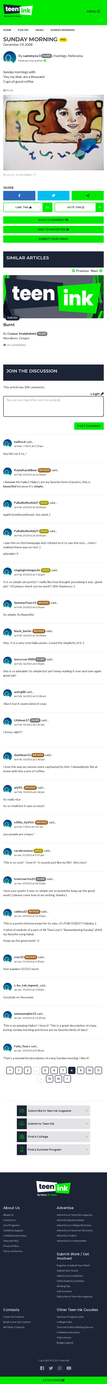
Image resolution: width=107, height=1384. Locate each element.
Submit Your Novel (67, 1270)
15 (49, 1078)
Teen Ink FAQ (11, 1240)
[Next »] (67, 1079)
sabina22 (20, 911)
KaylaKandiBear (25, 470)
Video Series (64, 1337)
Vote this (85, 207)
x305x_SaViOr (24, 822)
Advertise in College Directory (74, 1225)
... (36, 1070)
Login (97, 394)
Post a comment (53, 220)
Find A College (32, 1136)
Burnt (9, 324)
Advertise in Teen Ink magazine (75, 1214)
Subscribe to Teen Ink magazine (75, 1296)
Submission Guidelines (70, 1275)
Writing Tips (64, 1286)
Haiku (39, 30)
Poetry (23, 30)
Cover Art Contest (13, 1316)
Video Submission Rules (70, 1281)
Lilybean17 (21, 720)
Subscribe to (44, 1110)
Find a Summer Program (39, 1149)
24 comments (14, 345)
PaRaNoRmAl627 (26, 502)
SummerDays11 (25, 602)
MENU (93, 11)
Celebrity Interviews (15, 1235)
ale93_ (18, 787)
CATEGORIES (53, 1380)
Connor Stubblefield (21, 333)
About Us (8, 1214)
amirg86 (20, 692)
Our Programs (11, 1225)
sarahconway (23, 850)
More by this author (32, 60)
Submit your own (53, 239)
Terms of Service (13, 1251)
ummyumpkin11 (25, 1013)
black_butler (23, 631)
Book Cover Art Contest (17, 1322)
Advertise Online (67, 1235)
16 (58, 1078)
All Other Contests (14, 1327)
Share (8, 188)
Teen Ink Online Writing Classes (75, 1327)
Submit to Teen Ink (35, 1123)
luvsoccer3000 (24, 659)
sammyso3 (32, 56)
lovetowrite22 (24, 879)
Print (8, 90)
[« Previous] (10, 1070)
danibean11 (22, 755)
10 (89, 1070)
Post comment (89, 426)
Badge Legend (65, 1342)
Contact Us (9, 1220)
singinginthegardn (27, 570)
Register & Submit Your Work (73, 1265)
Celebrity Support (13, 1230)
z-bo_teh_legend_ (26, 985)
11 (98, 1070)
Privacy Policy (11, 1246)
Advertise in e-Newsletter (72, 1240)
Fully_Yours (22, 1046)
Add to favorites (53, 229)
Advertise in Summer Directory (75, 1230)
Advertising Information (70, 1220)
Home (7, 30)
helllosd (19, 442)
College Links (64, 1322)
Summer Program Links (70, 1316)
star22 (19, 957)
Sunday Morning (62, 30)
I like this (33, 207)
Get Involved (64, 1291)
